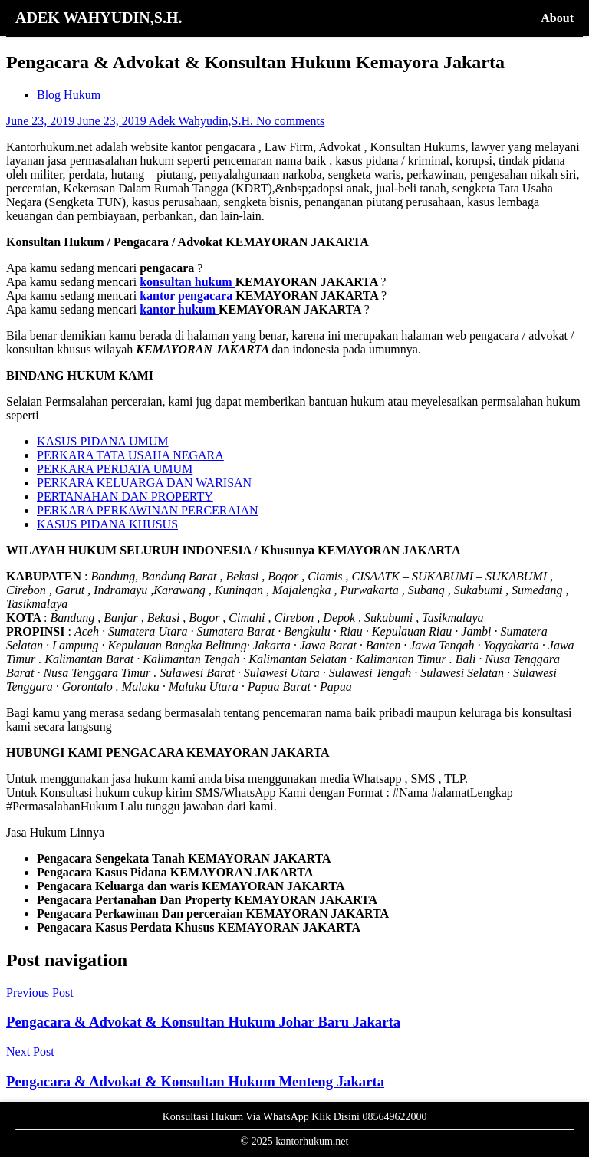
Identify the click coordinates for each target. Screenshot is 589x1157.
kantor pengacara (187, 295)
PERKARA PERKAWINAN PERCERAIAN (147, 510)
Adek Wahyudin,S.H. (202, 120)
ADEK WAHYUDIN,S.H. (98, 17)
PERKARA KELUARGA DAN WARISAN (144, 482)
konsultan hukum (187, 281)
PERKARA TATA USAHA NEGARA (130, 455)
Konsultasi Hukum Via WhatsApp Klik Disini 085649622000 (295, 1116)
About (557, 18)
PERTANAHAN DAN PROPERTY (125, 496)
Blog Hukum (68, 94)
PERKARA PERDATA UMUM (114, 468)
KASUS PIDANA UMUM (103, 441)
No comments (290, 120)
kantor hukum (179, 309)
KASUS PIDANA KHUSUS (107, 524)
